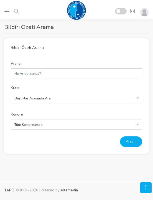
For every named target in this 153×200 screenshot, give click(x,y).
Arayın (131, 141)
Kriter (15, 87)
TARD (9, 190)
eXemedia (69, 190)
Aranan (16, 63)
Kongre (17, 114)
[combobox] (76, 98)
